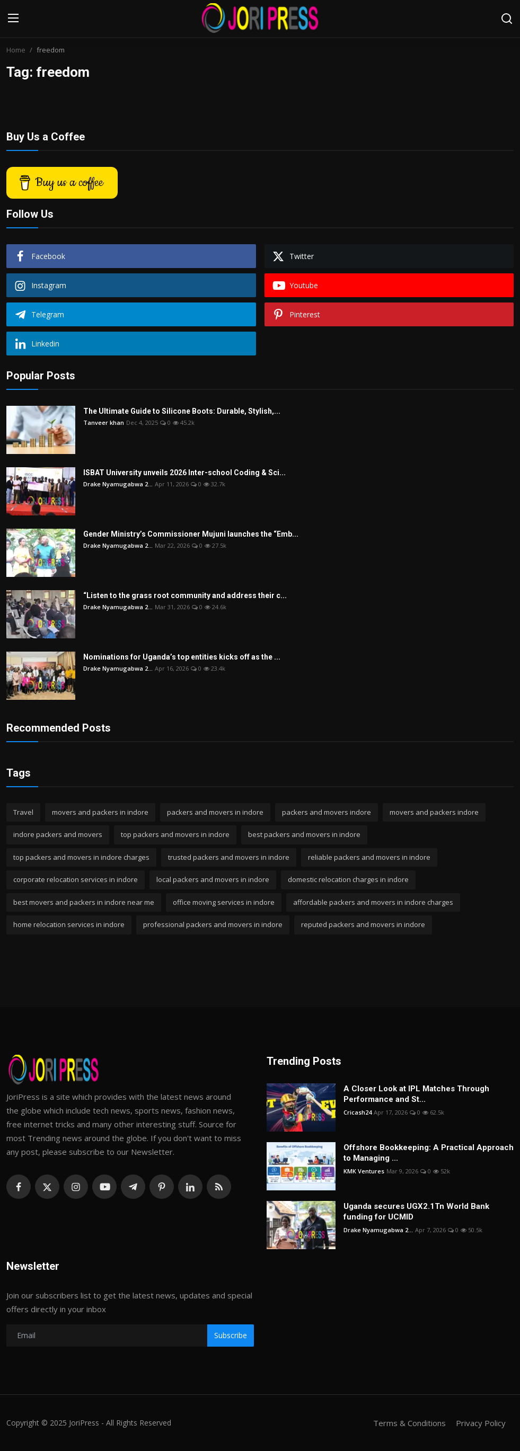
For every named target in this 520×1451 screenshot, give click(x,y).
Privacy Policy (481, 1423)
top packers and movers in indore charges (81, 857)
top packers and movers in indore (175, 834)
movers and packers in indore (100, 812)
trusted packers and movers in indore (228, 857)
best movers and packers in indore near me (83, 902)
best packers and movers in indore (304, 834)
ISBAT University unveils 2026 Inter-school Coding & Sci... (184, 472)
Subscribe (230, 1335)
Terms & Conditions (409, 1423)
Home (15, 50)
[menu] (13, 18)
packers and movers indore (326, 812)
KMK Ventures (363, 1171)
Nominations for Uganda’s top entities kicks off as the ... (181, 657)
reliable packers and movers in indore (369, 857)
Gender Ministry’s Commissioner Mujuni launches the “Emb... (190, 534)
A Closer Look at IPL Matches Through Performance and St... (416, 1094)
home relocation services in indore (69, 924)
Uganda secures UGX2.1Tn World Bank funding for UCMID (416, 1211)
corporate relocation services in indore (75, 879)
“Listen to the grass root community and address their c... (185, 595)
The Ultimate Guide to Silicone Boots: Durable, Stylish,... (181, 411)
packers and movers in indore (215, 812)
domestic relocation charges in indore (348, 879)
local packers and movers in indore (212, 879)
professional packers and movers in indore (213, 924)
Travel (23, 812)
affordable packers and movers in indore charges (373, 902)
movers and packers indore (434, 812)
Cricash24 (357, 1112)
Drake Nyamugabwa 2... (118, 484)
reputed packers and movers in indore (363, 924)
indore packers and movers (57, 834)
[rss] (219, 1186)
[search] (506, 18)
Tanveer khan (103, 422)
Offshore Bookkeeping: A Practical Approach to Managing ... (428, 1153)
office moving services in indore (224, 902)
